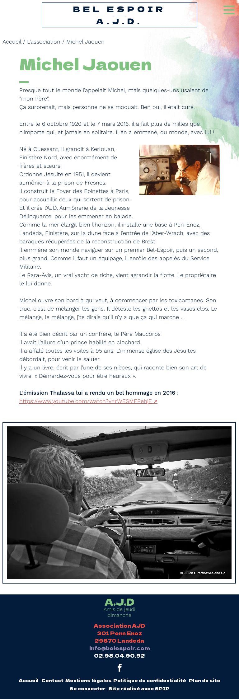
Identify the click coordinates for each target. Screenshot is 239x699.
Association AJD (119, 625)
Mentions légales (88, 680)
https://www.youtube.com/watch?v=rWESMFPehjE (85, 401)
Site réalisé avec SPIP (139, 688)
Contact (52, 680)
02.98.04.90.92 (119, 655)
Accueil (11, 41)
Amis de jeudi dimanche (119, 607)
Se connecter (87, 688)
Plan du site (204, 680)
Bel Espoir (119, 15)
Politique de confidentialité (149, 680)
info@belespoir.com (119, 648)
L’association (43, 41)
